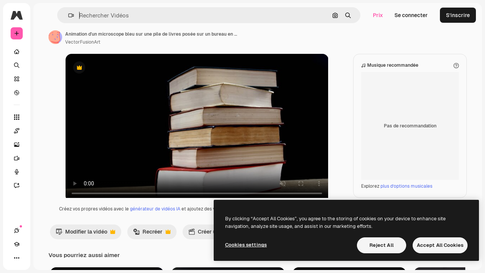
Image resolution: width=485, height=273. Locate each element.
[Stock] (45, 79)
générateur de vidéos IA (207, 216)
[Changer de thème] (44, 258)
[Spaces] (45, 131)
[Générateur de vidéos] (45, 158)
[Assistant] (45, 185)
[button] (116, 15)
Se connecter (411, 15)
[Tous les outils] (45, 117)
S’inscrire (458, 15)
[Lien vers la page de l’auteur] (113, 37)
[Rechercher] (45, 65)
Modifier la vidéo (143, 248)
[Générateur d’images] (45, 144)
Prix (378, 15)
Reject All (381, 245)
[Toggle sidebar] (74, 15)
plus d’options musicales (406, 194)
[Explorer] (45, 92)
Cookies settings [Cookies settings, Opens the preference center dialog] (246, 245)
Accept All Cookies (440, 245)
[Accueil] (45, 52)
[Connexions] (17, 258)
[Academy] (30, 258)
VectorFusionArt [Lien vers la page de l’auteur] (140, 42)
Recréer (209, 248)
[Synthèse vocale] (45, 172)
